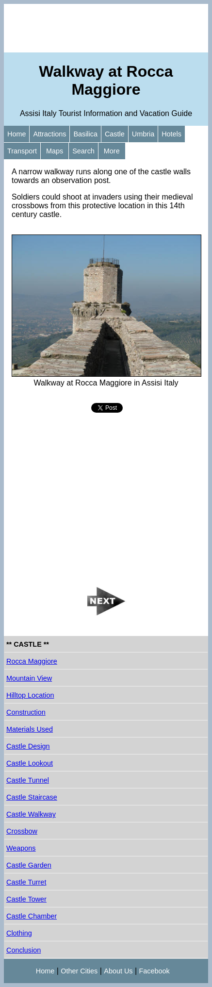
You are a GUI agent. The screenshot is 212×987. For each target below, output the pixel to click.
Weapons (21, 848)
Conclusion (23, 950)
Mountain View (29, 678)
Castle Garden (28, 865)
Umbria (143, 134)
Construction (26, 712)
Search (83, 151)
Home (16, 134)
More (112, 151)
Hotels (171, 134)
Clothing (19, 933)
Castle (115, 134)
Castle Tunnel (27, 780)
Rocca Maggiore (31, 661)
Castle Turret (26, 882)
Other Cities (79, 971)
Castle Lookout (29, 763)
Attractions (49, 134)
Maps (54, 151)
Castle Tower (26, 899)
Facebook (154, 971)
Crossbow (21, 831)
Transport (22, 151)
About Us (118, 971)
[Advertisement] (106, 28)
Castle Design (28, 746)
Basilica (85, 134)
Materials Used (29, 729)
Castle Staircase (31, 797)
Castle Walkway (31, 814)
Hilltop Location (30, 695)
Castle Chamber (31, 916)
